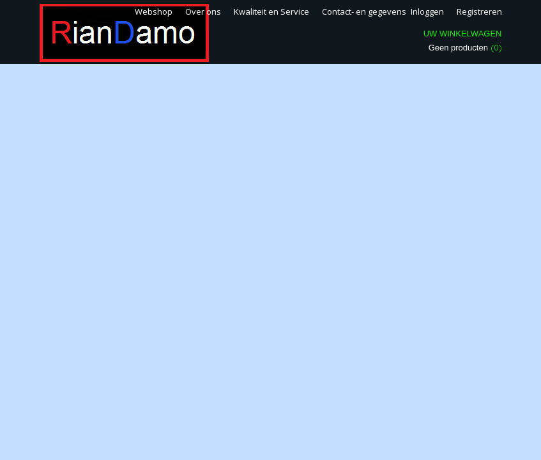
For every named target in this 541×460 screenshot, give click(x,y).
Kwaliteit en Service (271, 11)
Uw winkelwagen (462, 33)
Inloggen (427, 11)
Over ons (203, 11)
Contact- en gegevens (364, 11)
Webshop (153, 11)
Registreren (479, 11)
